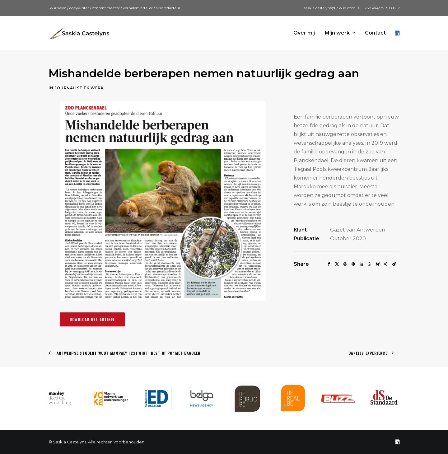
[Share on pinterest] (353, 264)
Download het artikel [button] (92, 319)
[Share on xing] (385, 264)
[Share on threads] (345, 264)
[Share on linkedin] (361, 264)
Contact (375, 33)
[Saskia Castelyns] (80, 33)
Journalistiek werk (72, 88)
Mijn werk (340, 33)
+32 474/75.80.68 (382, 8)
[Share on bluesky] (377, 264)
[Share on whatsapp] (369, 264)
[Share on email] (393, 264)
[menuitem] (332, 8)
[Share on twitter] (337, 264)
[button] (396, 33)
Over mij (304, 33)
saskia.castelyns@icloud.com (331, 8)
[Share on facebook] (329, 264)
